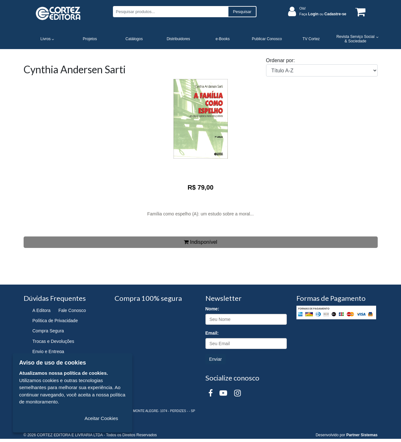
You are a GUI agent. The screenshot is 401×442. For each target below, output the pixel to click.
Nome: (212, 308)
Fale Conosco (72, 310)
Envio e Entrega (48, 351)
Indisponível (200, 242)
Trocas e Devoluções (53, 341)
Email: (212, 333)
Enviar (215, 359)
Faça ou (322, 14)
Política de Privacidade (55, 320)
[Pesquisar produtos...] (170, 11)
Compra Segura (48, 330)
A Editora (42, 310)
